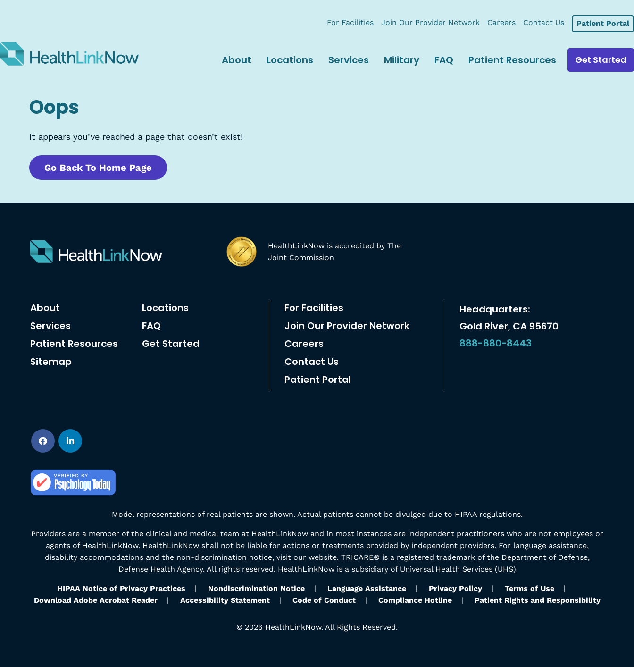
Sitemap (51, 361)
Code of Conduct (324, 600)
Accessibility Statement (225, 600)
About (45, 307)
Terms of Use (529, 588)
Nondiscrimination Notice (256, 588)
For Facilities (313, 307)
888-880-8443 (495, 343)
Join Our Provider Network (346, 325)
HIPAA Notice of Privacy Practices (121, 588)
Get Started (171, 343)
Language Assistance (366, 588)
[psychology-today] (73, 473)
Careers (304, 343)
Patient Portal (317, 379)
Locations (165, 307)
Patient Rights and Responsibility (538, 600)
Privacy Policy (455, 588)
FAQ (151, 325)
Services (50, 325)
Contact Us (311, 361)
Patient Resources (74, 343)
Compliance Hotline (415, 600)
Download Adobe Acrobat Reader (96, 600)
